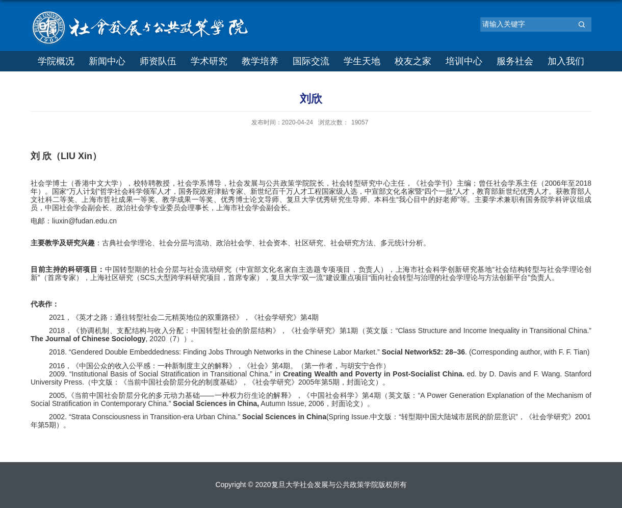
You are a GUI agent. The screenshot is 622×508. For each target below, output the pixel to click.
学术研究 (209, 61)
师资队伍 (158, 61)
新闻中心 (107, 61)
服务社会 (515, 61)
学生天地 (362, 61)
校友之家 (413, 61)
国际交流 (311, 61)
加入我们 (566, 61)
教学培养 (260, 61)
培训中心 (464, 61)
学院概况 (56, 61)
